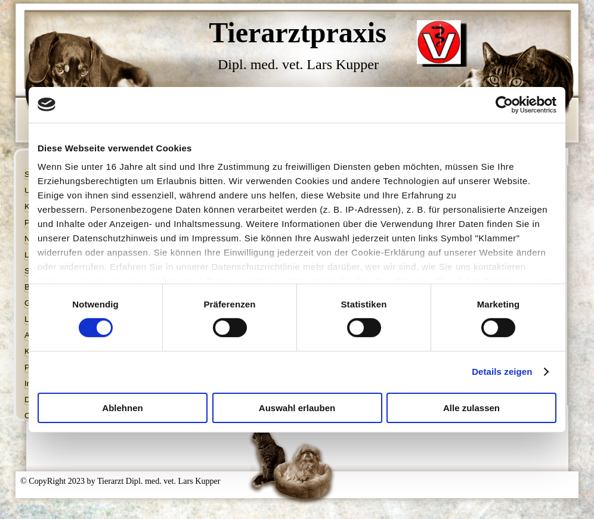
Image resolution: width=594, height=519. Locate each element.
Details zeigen (502, 371)
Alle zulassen (471, 408)
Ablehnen (122, 408)
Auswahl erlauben (297, 408)
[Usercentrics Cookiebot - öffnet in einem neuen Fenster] (504, 104)
